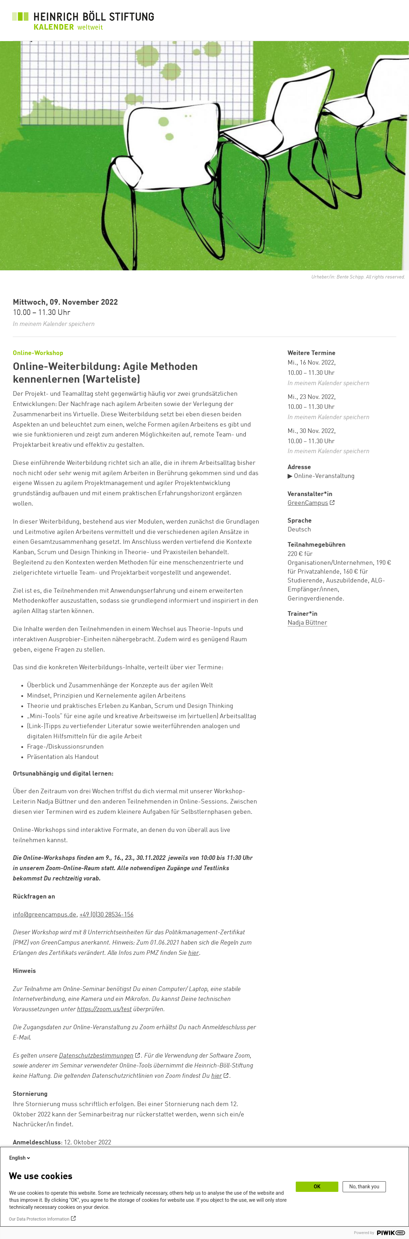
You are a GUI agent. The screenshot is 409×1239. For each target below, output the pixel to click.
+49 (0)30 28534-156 (106, 915)
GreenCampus (308, 503)
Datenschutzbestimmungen (96, 1056)
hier (193, 953)
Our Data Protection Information (39, 1219)
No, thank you (364, 1186)
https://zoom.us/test (104, 1009)
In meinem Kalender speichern (54, 324)
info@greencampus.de (44, 915)
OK (317, 1186)
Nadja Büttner (307, 623)
